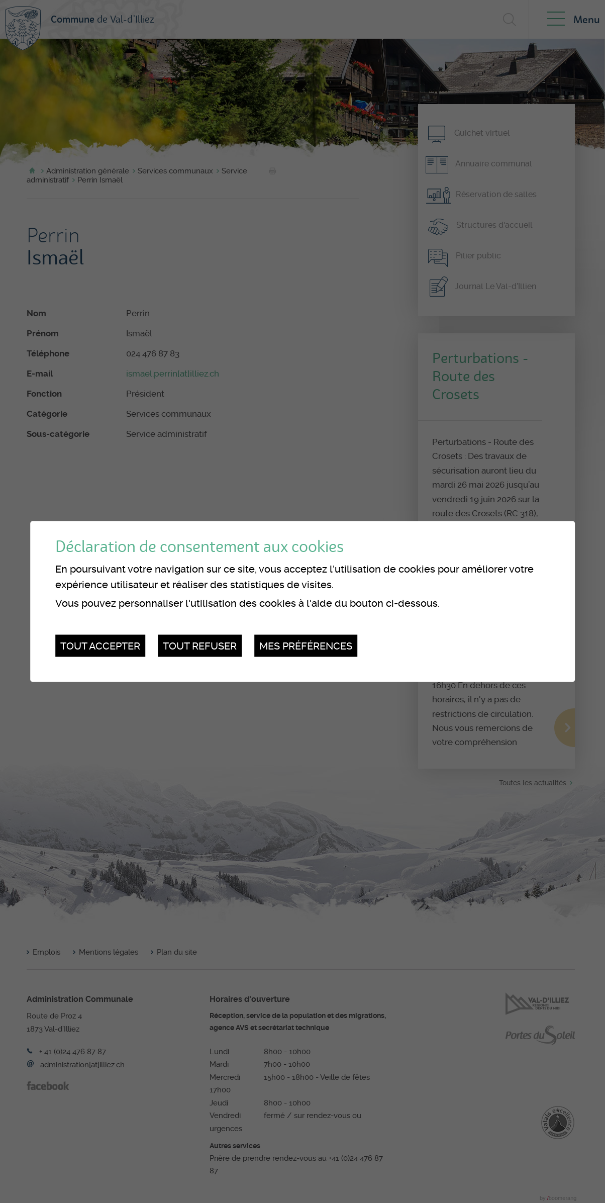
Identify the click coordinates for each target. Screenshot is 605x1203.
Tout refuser (200, 645)
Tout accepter (100, 645)
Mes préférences (305, 645)
